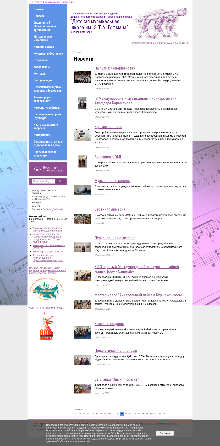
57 (139, 413)
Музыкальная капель (112, 180)
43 (80, 413)
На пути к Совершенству (115, 68)
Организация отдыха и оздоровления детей (48, 143)
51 (113, 413)
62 (160, 413)
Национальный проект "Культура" (48, 116)
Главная (39, 9)
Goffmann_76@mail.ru (53, 209)
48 (101, 413)
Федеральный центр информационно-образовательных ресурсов (48, 258)
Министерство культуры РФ (48, 251)
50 (109, 413)
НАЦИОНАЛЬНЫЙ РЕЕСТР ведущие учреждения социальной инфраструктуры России (47, 270)
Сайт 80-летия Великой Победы (46, 307)
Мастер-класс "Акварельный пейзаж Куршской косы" (139, 295)
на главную (36, 2)
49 (105, 413)
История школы (44, 47)
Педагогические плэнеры (116, 350)
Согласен (165, 433)
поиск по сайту (52, 2)
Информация (42, 135)
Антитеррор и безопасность (42, 99)
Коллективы (42, 67)
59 (147, 413)
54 (126, 413)
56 (134, 413)
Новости (39, 16)
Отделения (41, 60)
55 (130, 413)
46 (92, 413)
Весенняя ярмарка (110, 209)
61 (155, 413)
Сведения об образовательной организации (45, 26)
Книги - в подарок (109, 323)
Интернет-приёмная (47, 107)
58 (143, 413)
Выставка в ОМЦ (109, 157)
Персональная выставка (115, 238)
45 (88, 413)
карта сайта (69, 2)
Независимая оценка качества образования (48, 88)
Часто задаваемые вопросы (46, 126)
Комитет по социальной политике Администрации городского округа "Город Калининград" (47, 238)
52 (118, 413)
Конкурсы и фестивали (48, 53)
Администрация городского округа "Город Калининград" (48, 229)
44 (84, 413)
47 (97, 413)
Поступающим (43, 80)
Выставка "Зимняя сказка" (117, 379)
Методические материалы (43, 38)
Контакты (40, 73)
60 (151, 413)
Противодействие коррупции (45, 153)
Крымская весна (108, 126)
